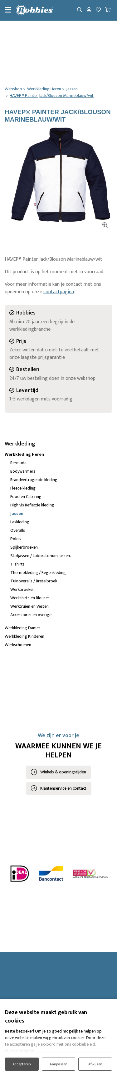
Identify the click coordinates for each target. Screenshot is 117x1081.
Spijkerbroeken (24, 547)
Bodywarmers (22, 471)
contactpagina (58, 292)
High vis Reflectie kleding (32, 505)
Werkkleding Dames (23, 627)
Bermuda (18, 462)
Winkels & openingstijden (63, 772)
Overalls (17, 530)
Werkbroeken (22, 589)
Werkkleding (20, 444)
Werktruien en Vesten (29, 606)
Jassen (16, 513)
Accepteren (21, 1064)
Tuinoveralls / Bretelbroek (33, 581)
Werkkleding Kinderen (24, 636)
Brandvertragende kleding (33, 479)
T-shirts (17, 564)
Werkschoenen (18, 644)
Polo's (15, 538)
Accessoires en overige (30, 614)
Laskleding (19, 521)
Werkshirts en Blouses (30, 597)
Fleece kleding (23, 488)
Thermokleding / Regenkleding (38, 572)
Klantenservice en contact (63, 788)
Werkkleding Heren (24, 454)
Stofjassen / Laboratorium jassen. (40, 555)
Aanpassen (58, 1064)
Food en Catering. (26, 496)
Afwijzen (95, 1064)
